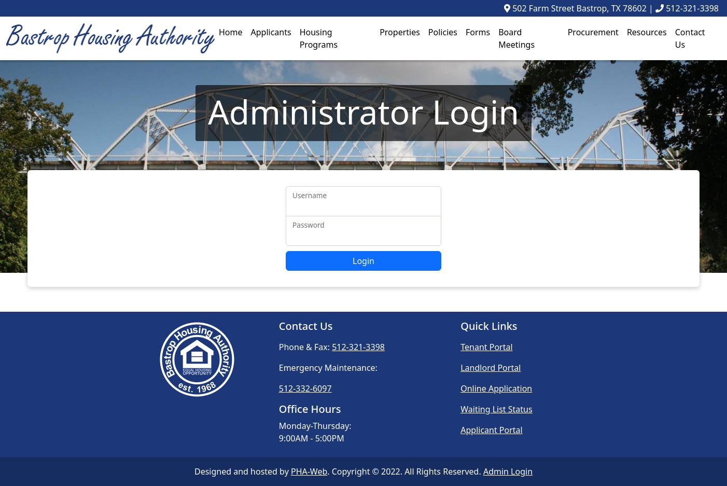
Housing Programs (319, 38)
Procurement (593, 32)
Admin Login (508, 471)
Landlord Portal (490, 367)
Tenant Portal (486, 347)
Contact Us (690, 38)
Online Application (496, 388)
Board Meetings (516, 38)
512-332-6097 (305, 388)
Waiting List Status (496, 409)
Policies (442, 32)
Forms (478, 32)
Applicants (271, 32)
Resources (647, 32)
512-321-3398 (692, 8)
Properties (400, 32)
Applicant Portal (491, 430)
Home (231, 32)
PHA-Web (309, 471)
